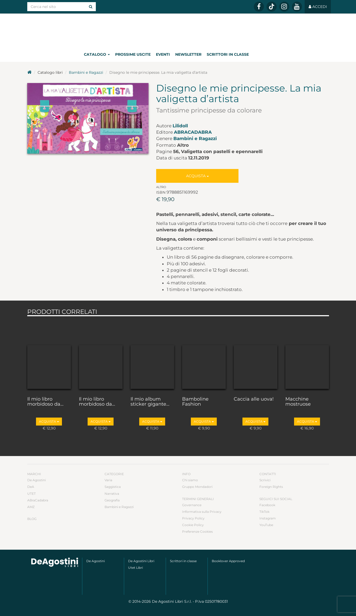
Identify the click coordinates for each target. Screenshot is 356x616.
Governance (191, 505)
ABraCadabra (193, 132)
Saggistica (113, 487)
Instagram (267, 518)
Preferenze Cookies (197, 531)
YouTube (266, 525)
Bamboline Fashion (195, 402)
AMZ (31, 507)
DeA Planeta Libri (178, 30)
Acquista (197, 175)
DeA (30, 487)
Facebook (267, 505)
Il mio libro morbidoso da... (45, 402)
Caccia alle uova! (254, 399)
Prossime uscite (133, 54)
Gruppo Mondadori (197, 487)
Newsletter (188, 54)
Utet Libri (135, 568)
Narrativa (112, 494)
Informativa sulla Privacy (202, 512)
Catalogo (97, 54)
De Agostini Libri (141, 561)
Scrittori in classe (228, 54)
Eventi (163, 54)
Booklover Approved (228, 561)
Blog (32, 519)
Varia (108, 480)
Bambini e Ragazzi (86, 72)
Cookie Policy (193, 525)
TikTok (264, 512)
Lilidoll (180, 125)
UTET (31, 494)
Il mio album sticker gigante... (149, 402)
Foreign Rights (271, 487)
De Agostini (36, 480)
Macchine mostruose (298, 402)
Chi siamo (190, 480)
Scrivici (265, 480)
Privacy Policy (193, 518)
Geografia (112, 500)
